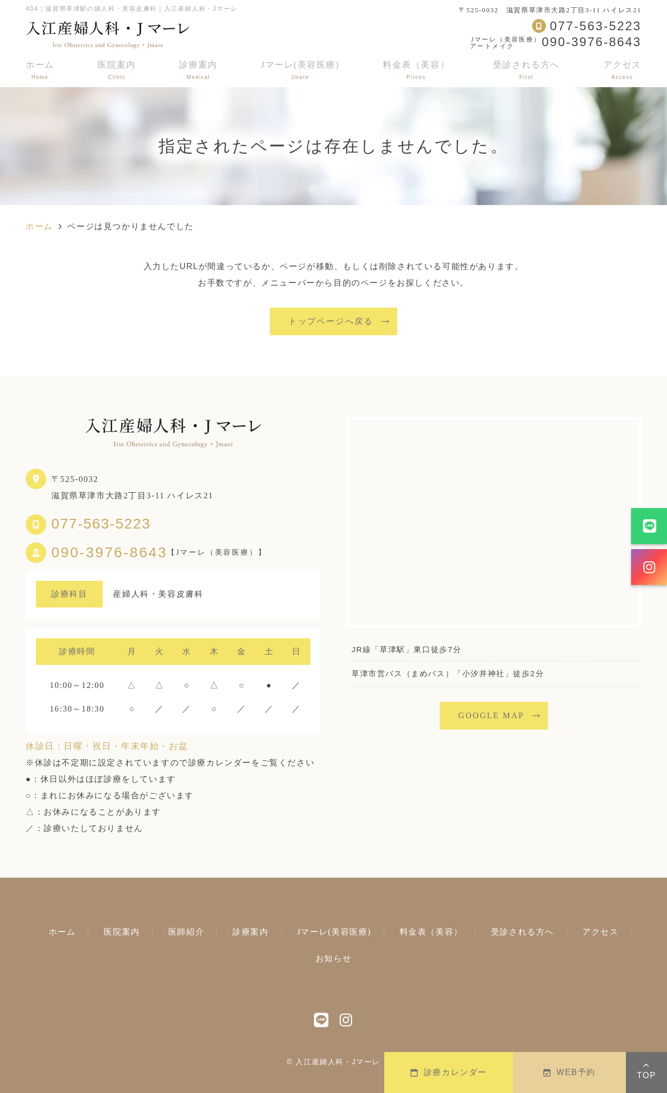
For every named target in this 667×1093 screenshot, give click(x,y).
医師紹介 (186, 931)
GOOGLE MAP (491, 715)
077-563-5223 (101, 524)
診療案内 (198, 70)
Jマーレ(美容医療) (300, 70)
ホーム (40, 70)
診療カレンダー (448, 1072)
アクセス (622, 70)
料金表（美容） (416, 70)
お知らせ (333, 958)
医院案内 (116, 70)
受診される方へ (526, 70)
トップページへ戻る (331, 321)
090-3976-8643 (109, 552)
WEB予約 (569, 1072)
